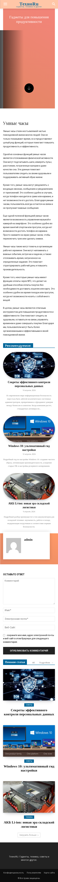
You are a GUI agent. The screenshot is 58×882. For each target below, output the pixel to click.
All (33, 663)
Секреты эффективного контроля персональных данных (29, 712)
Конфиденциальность (13, 872)
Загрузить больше (29, 835)
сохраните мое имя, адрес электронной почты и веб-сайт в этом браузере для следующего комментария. (28, 638)
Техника (29, 817)
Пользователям (34, 872)
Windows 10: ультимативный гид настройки (29, 768)
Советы (29, 705)
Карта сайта (49, 872)
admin (28, 539)
